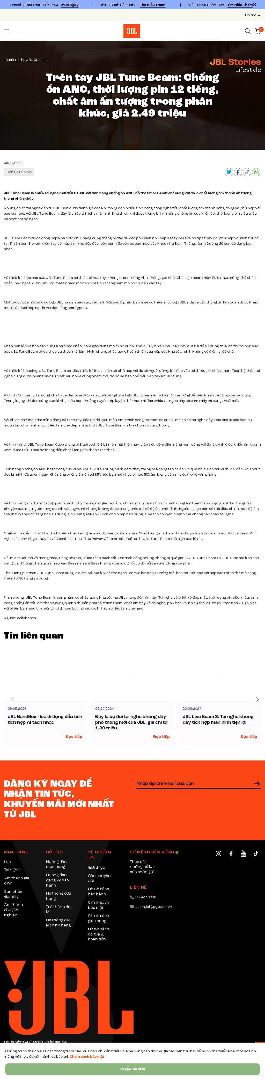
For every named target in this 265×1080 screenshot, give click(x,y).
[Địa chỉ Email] (198, 784)
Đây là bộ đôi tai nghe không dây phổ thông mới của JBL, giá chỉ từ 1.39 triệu (131, 722)
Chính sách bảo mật (87, 1056)
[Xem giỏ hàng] (257, 30)
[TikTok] (256, 853)
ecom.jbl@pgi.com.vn (153, 906)
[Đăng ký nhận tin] (257, 784)
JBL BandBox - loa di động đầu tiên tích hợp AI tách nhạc (45, 719)
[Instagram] (218, 853)
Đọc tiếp (74, 737)
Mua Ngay (69, 4)
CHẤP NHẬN (132, 1069)
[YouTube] (243, 853)
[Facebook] (231, 853)
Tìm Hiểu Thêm (152, 4)
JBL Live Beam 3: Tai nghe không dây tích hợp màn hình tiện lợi (218, 719)
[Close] (255, 5)
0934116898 (145, 897)
